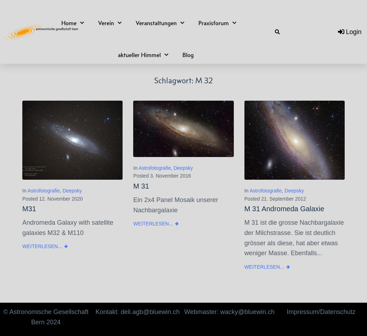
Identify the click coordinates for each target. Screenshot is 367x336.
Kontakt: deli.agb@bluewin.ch (138, 311)
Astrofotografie (44, 191)
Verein (110, 23)
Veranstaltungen (160, 23)
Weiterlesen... (42, 246)
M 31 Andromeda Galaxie (284, 209)
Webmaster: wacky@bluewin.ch (229, 311)
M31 (29, 209)
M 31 (141, 186)
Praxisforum (217, 23)
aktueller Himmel (143, 55)
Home (72, 23)
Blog (188, 55)
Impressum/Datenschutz (321, 311)
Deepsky (72, 191)
